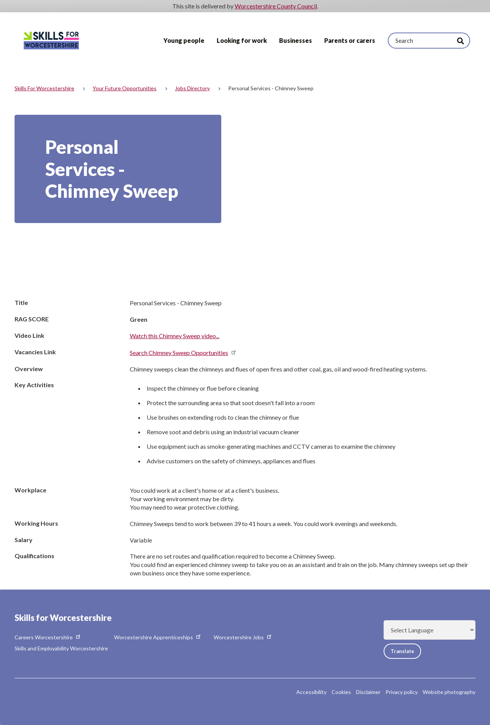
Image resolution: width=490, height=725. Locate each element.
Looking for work (242, 40)
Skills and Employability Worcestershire (61, 648)
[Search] (429, 41)
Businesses (295, 40)
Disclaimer (368, 692)
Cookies (341, 692)
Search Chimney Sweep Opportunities (183, 352)
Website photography (449, 692)
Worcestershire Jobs (243, 637)
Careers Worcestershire (48, 637)
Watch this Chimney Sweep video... (174, 335)
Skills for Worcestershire (44, 88)
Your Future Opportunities (125, 88)
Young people (183, 40)
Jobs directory (192, 88)
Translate (404, 651)
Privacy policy (401, 692)
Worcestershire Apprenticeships (158, 637)
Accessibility (311, 692)
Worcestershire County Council (276, 6)
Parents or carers (349, 40)
